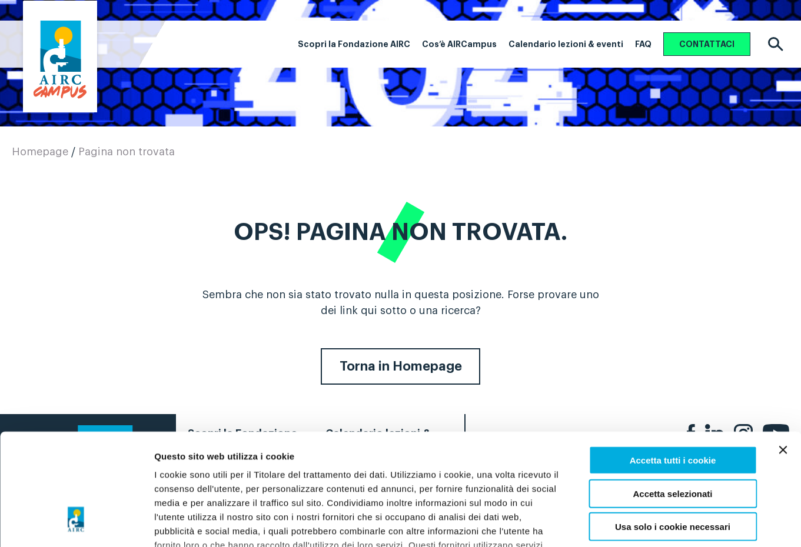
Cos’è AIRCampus (459, 44)
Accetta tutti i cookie (673, 365)
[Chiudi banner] (783, 355)
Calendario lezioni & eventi (565, 44)
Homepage (40, 151)
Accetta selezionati (672, 398)
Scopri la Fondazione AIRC (354, 44)
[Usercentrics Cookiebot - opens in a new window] (76, 524)
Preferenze (610, 524)
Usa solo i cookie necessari (672, 431)
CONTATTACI (706, 44)
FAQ (643, 44)
